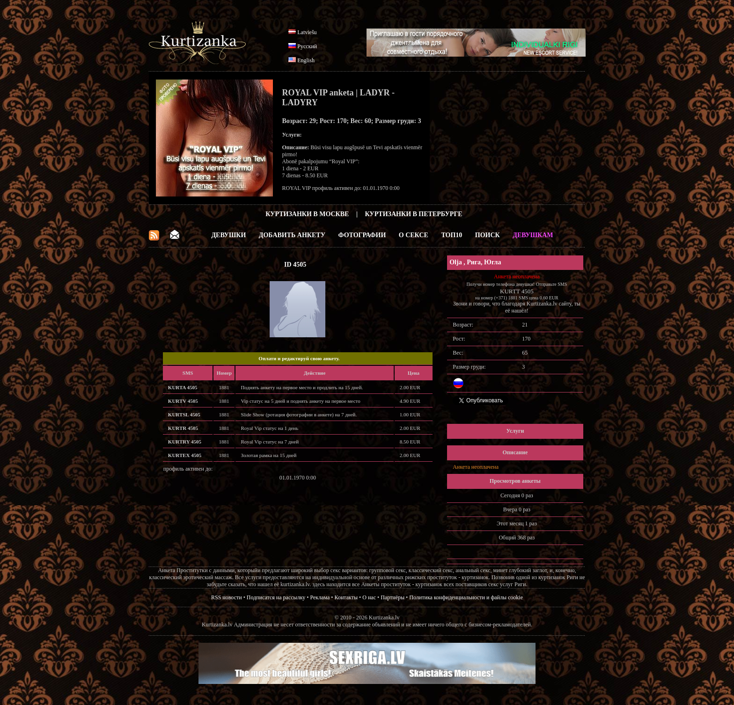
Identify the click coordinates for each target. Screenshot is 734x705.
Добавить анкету (292, 235)
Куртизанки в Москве (307, 214)
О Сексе (413, 235)
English (306, 60)
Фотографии (362, 235)
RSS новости (226, 597)
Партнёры (392, 597)
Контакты (346, 597)
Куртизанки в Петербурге (413, 214)
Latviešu (306, 32)
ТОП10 (451, 235)
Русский (307, 46)
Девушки (228, 235)
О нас (369, 597)
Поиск (487, 235)
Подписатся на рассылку (276, 597)
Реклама (320, 597)
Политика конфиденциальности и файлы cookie (466, 597)
